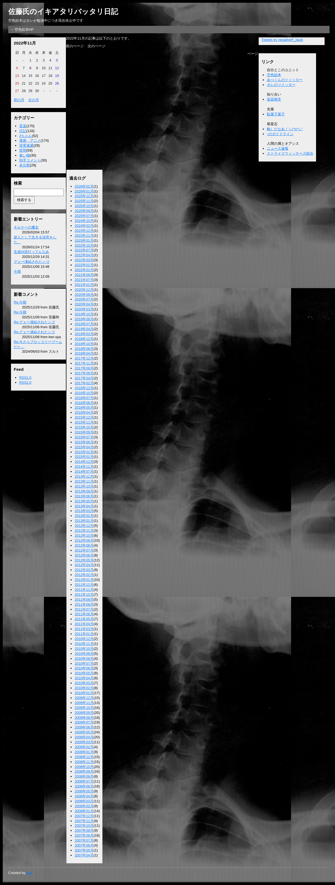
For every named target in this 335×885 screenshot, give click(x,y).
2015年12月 (84, 417)
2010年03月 (84, 683)
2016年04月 (84, 412)
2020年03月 (84, 309)
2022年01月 (84, 270)
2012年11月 (84, 530)
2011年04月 (84, 624)
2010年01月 (84, 693)
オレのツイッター (281, 85)
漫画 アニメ (30, 140)
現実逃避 (26, 145)
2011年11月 (84, 590)
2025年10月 (84, 206)
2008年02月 (84, 806)
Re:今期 (20, 302)
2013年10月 (84, 486)
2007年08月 (84, 835)
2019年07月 (84, 324)
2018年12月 (84, 339)
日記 (22, 131)
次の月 (33, 100)
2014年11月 (84, 466)
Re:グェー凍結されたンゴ (34, 322)
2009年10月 (84, 708)
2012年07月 (84, 550)
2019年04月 (84, 329)
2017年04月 (84, 378)
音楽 (22, 126)
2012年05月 (84, 560)
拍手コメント (30, 160)
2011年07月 (84, 609)
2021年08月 (84, 275)
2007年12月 (84, 816)
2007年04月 (84, 855)
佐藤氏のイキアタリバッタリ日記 (63, 11)
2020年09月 (84, 295)
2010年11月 (84, 644)
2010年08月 (84, 658)
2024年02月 (84, 226)
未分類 (24, 165)
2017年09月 (84, 368)
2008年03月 (84, 801)
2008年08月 (84, 776)
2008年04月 (84, 796)
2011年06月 (84, 614)
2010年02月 (84, 688)
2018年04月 (84, 353)
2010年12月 (84, 639)
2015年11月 (84, 422)
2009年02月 (84, 747)
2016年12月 (84, 388)
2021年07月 (84, 280)
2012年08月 (84, 545)
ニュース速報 (277, 148)
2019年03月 (84, 334)
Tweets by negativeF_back (282, 40)
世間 (22, 150)
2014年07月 (84, 471)
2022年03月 (84, 260)
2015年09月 (84, 432)
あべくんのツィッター (285, 80)
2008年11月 (84, 762)
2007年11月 (84, 821)
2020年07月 (84, 299)
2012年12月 (84, 526)
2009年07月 (84, 722)
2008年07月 (84, 781)
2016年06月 (84, 403)
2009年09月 (84, 713)
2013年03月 (84, 511)
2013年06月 (84, 496)
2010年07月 (84, 663)
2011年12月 (84, 585)
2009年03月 (84, 742)
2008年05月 (84, 791)
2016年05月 (84, 407)
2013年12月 (84, 476)
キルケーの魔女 (26, 227)
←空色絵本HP (22, 29)
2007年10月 (84, 825)
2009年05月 (84, 732)
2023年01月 (84, 240)
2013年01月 (84, 521)
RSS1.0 (25, 377)
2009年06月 (84, 727)
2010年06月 (84, 668)
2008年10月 (84, 767)
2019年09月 (84, 319)
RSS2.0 (25, 382)
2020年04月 (84, 304)
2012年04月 (84, 565)
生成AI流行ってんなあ (31, 252)
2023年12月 (84, 231)
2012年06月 (84, 555)
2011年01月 (84, 634)
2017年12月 (84, 358)
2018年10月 (84, 344)
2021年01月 (84, 285)
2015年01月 (84, 457)
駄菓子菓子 (276, 114)
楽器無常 (274, 99)
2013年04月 (84, 506)
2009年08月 (84, 718)
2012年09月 (84, 540)
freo (29, 873)
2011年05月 (84, 619)
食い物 (24, 155)
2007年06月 (84, 845)
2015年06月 (84, 442)
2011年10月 (84, 594)
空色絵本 (274, 75)
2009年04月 (84, 737)
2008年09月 (84, 771)
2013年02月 (84, 516)
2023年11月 (84, 235)
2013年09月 (84, 491)
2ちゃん (25, 136)
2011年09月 (84, 599)
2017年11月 (84, 363)
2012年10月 (84, 535)
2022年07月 (84, 250)
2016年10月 (84, 393)
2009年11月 (84, 703)
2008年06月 (84, 786)
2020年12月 (84, 290)
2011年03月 (84, 629)
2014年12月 (84, 462)
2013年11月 (84, 481)
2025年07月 (84, 216)
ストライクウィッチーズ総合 (290, 153)
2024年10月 (84, 221)
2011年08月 (84, 604)
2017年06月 (84, 373)
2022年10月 (84, 245)
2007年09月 (84, 830)
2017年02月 (84, 383)
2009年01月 (84, 752)
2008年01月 (84, 811)
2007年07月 (84, 840)
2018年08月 (84, 349)
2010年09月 (84, 654)
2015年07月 (84, 437)
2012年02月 (84, 575)
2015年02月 (84, 452)
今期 (17, 271)
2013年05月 (84, 501)
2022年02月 (84, 265)
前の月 (19, 100)
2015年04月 (84, 447)
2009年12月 (84, 698)
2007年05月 (84, 850)
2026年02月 (84, 186)
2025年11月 (84, 201)
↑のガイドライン (280, 134)
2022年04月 (84, 255)
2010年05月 (84, 673)
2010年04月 (84, 678)
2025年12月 (84, 196)
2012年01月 (84, 580)
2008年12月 (84, 757)
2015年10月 (84, 427)
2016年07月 (84, 398)
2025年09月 (84, 211)
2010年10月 (84, 649)
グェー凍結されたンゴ (31, 262)
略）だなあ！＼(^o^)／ (285, 129)
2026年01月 (84, 191)
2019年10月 (84, 314)
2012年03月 (84, 570)
